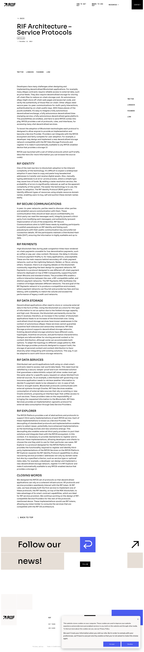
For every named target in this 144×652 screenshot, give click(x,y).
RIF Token (51, 624)
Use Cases (51, 628)
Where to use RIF (97, 4)
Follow (85, 564)
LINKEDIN (30, 72)
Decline (130, 644)
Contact (137, 5)
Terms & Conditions (54, 646)
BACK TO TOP (25, 517)
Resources (113, 5)
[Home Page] (10, 4)
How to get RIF (81, 4)
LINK (48, 72)
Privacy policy (38, 646)
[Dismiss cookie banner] (138, 619)
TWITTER (20, 72)
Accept (112, 644)
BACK (21, 18)
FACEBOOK (40, 72)
